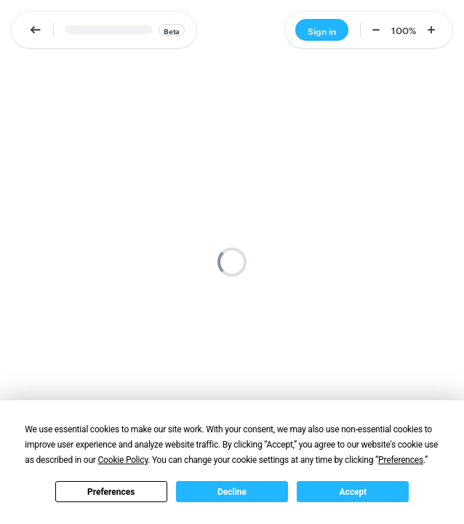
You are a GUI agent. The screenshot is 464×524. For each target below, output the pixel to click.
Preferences (111, 492)
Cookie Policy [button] (122, 460)
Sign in (322, 30)
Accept (353, 492)
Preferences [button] (400, 460)
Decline (232, 492)
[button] (35, 29)
